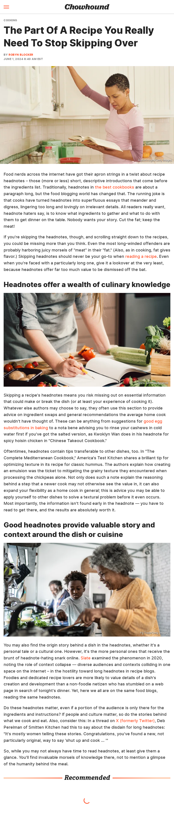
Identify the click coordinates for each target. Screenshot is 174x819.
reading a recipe (141, 256)
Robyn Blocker (21, 54)
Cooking (10, 20)
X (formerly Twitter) (135, 720)
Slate (86, 658)
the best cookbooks (114, 187)
